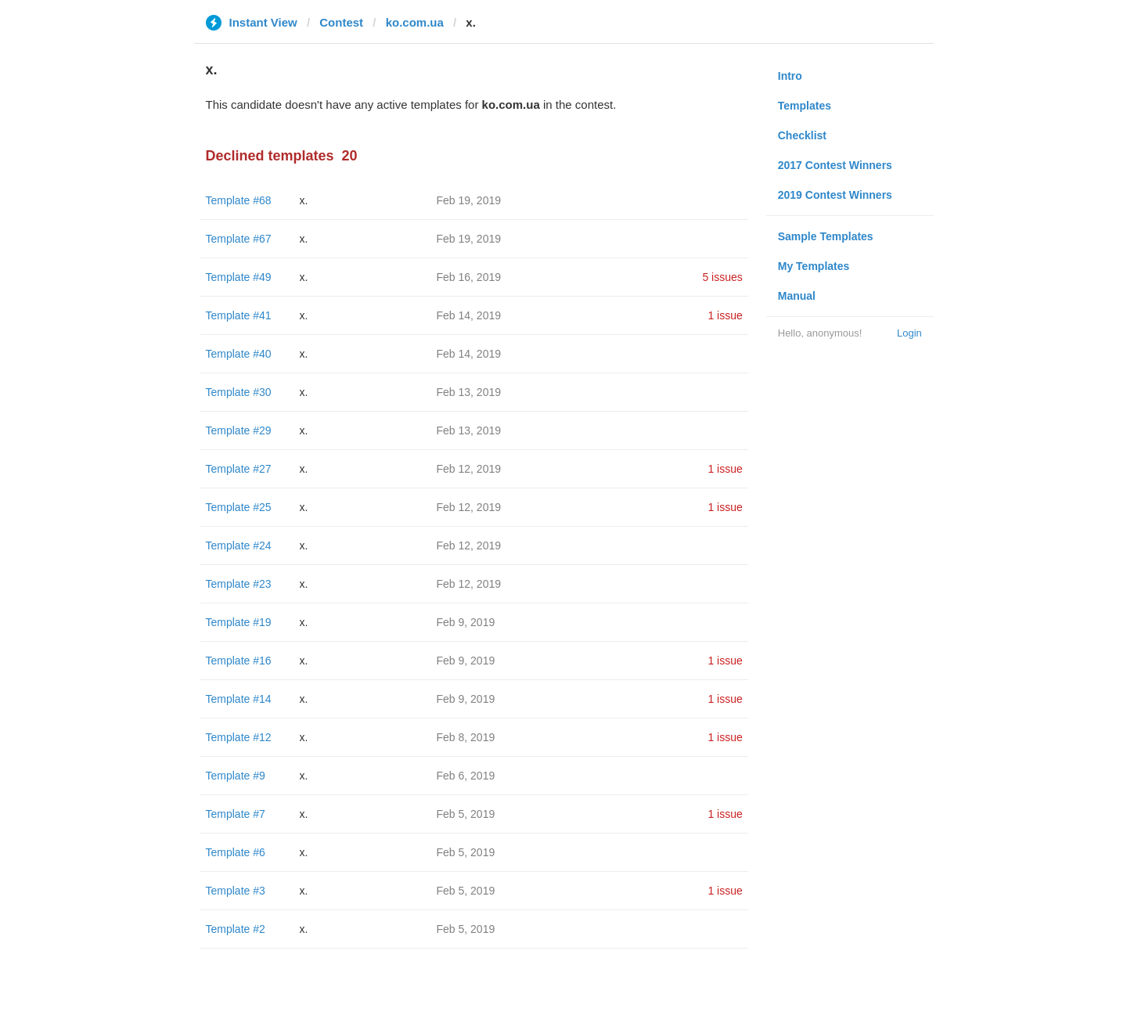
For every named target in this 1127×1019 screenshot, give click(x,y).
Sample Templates (825, 236)
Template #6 (235, 852)
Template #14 (239, 699)
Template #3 (235, 890)
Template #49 (239, 277)
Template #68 (239, 200)
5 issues (722, 277)
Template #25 (239, 507)
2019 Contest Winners (835, 195)
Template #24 (239, 545)
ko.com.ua (415, 22)
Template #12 (239, 737)
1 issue (725, 315)
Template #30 (239, 392)
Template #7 (235, 814)
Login (909, 333)
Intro (790, 76)
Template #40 (239, 353)
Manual (797, 296)
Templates (804, 105)
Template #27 (239, 469)
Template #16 (239, 660)
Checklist (802, 135)
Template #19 (239, 622)
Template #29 (239, 430)
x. (304, 200)
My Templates (814, 266)
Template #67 (239, 238)
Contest (341, 22)
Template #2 (235, 929)
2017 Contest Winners (835, 165)
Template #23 (239, 584)
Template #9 (235, 775)
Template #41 (239, 315)
